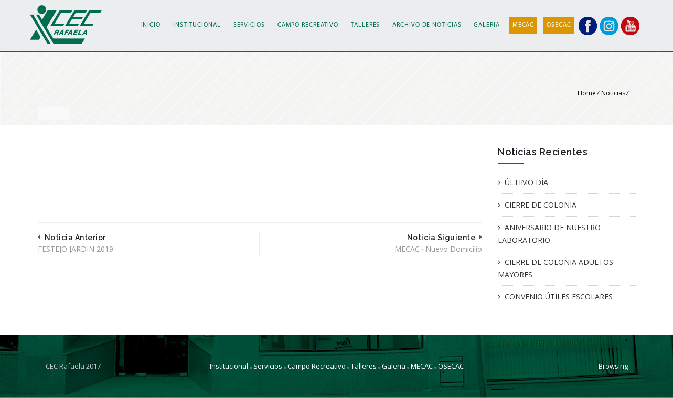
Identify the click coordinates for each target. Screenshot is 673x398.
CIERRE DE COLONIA (540, 205)
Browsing (613, 366)
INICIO (151, 25)
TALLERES (365, 25)
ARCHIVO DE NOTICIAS (426, 25)
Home (587, 93)
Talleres (364, 366)
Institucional (229, 366)
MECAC (523, 25)
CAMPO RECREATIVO (307, 25)
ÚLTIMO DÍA (526, 182)
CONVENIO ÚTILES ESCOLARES (559, 297)
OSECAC (559, 25)
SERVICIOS (249, 25)
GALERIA (486, 25)
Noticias (613, 93)
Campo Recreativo (316, 366)
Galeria (393, 366)
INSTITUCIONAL (197, 25)
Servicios (267, 366)
